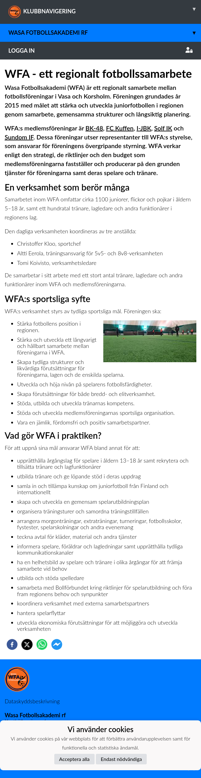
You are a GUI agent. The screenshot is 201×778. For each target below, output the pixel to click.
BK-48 (94, 128)
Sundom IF (19, 137)
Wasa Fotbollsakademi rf (104, 33)
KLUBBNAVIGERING (104, 9)
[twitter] (27, 644)
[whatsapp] (41, 644)
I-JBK (143, 128)
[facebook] (12, 644)
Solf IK (163, 128)
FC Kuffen (120, 128)
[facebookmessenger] (56, 644)
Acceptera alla (74, 759)
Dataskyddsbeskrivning (32, 701)
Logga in (100, 50)
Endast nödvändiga (121, 759)
